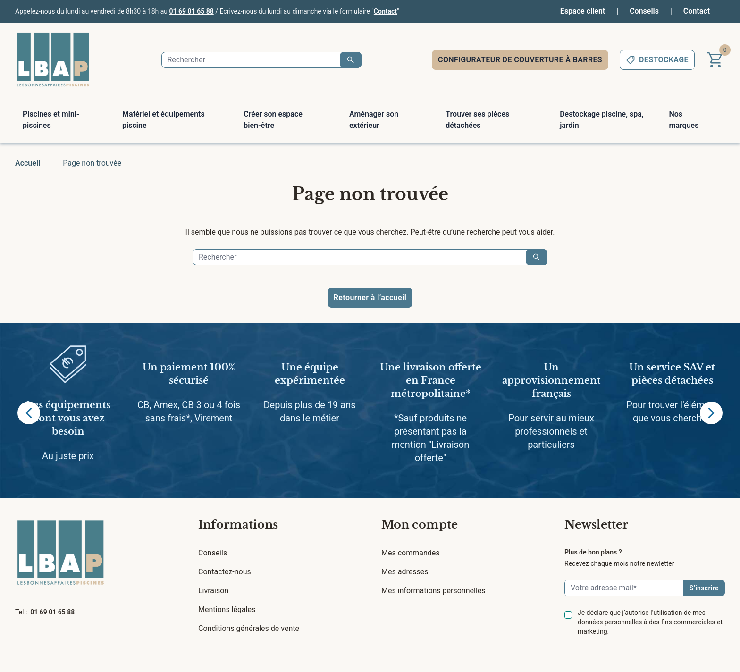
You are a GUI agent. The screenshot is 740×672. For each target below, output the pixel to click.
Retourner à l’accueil (370, 297)
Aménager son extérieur (373, 119)
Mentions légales (226, 609)
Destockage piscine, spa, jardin (601, 119)
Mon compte (419, 524)
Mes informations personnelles (433, 590)
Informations (238, 524)
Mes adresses (404, 571)
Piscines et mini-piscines (51, 119)
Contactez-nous (224, 571)
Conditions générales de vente (248, 628)
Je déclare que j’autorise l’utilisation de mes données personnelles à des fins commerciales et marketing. (650, 622)
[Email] (623, 588)
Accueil (27, 163)
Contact (385, 11)
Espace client (582, 11)
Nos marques (683, 119)
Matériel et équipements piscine (163, 119)
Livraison (213, 590)
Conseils (644, 11)
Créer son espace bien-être (273, 119)
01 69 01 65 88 (191, 11)
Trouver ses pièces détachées (477, 119)
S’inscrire (704, 588)
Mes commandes (410, 552)
